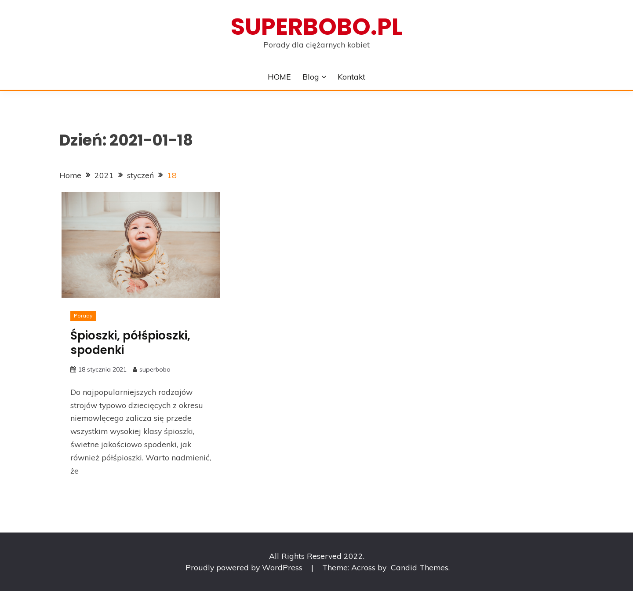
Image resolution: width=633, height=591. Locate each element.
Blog (310, 76)
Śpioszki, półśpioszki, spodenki (130, 343)
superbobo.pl (317, 27)
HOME (279, 76)
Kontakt (351, 76)
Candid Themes (419, 567)
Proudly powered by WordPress (245, 567)
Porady (83, 315)
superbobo (155, 369)
